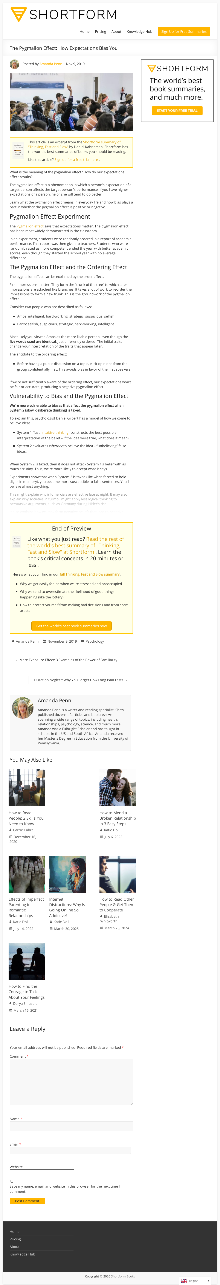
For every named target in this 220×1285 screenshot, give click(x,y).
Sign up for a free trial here (77, 159)
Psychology (95, 639)
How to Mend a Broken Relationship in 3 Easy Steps (117, 816)
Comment (19, 1054)
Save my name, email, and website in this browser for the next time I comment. (65, 1187)
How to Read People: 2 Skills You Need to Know (26, 816)
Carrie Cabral (23, 828)
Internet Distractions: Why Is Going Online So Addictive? (67, 905)
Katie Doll (111, 828)
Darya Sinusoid (25, 1001)
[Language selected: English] (195, 1281)
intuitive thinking (55, 432)
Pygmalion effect (30, 226)
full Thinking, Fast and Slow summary (90, 574)
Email (15, 1142)
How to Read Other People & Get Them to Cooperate (116, 903)
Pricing (100, 31)
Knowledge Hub (139, 31)
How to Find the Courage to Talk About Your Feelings (27, 990)
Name (16, 1117)
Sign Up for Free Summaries (184, 31)
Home (85, 31)
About (116, 31)
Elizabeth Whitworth (109, 917)
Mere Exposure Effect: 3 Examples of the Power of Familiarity (66, 658)
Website (16, 1165)
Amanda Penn (51, 63)
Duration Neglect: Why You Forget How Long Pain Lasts (81, 678)
